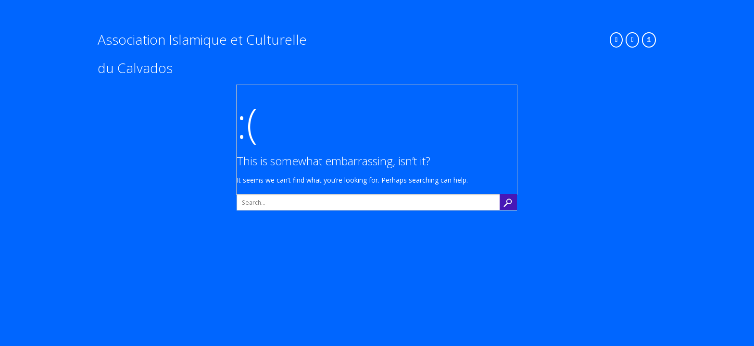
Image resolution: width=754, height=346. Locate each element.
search (508, 202)
